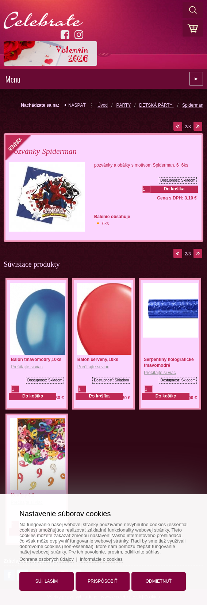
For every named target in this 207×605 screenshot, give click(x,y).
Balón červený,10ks (97, 359)
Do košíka (174, 188)
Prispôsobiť (102, 580)
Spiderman (192, 105)
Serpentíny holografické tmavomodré (169, 362)
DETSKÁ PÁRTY (156, 105)
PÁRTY (123, 105)
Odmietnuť (158, 580)
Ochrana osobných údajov (48, 558)
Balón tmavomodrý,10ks (36, 359)
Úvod (102, 105)
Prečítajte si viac (26, 366)
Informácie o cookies (103, 558)
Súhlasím (47, 580)
